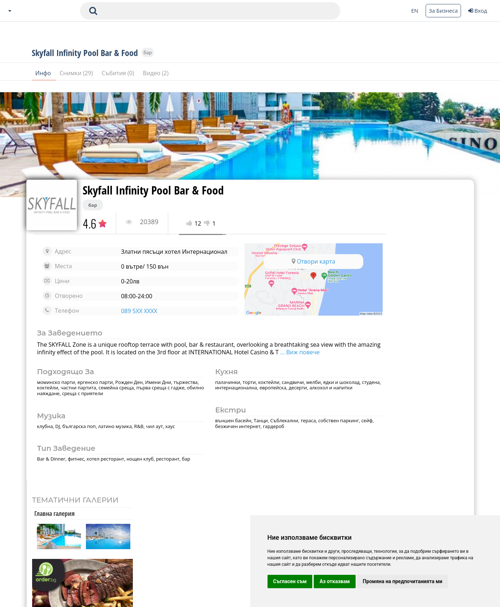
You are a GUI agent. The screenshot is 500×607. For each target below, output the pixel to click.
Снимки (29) (77, 83)
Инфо (44, 83)
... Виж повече (60, 364)
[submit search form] (93, 11)
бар (148, 62)
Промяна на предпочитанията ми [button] (402, 581)
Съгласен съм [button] (290, 581)
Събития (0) (119, 83)
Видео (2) (156, 83)
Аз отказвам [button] (334, 581)
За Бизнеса (443, 10)
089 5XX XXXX (130, 317)
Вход (477, 10)
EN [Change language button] (414, 10)
